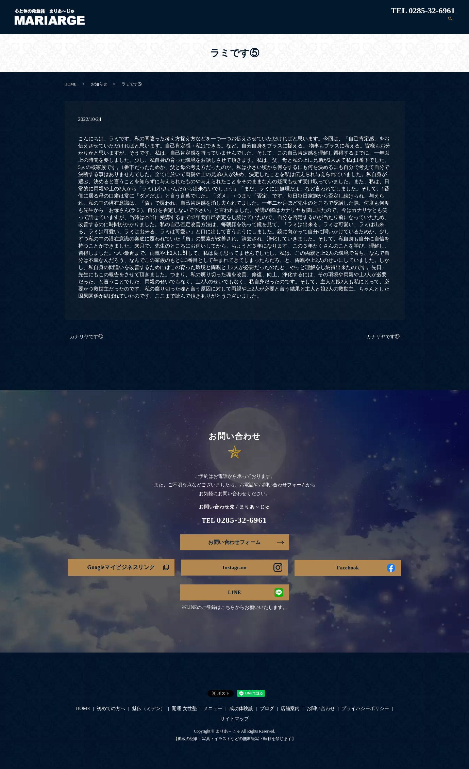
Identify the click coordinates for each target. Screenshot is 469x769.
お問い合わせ (426, 23)
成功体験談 (344, 23)
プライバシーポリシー (365, 710)
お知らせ (99, 84)
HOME (181, 23)
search (450, 23)
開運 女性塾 (285, 23)
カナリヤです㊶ (383, 336)
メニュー (315, 23)
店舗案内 (395, 23)
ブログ (371, 23)
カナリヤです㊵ (86, 336)
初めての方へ (210, 23)
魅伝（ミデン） (249, 23)
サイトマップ (234, 720)
